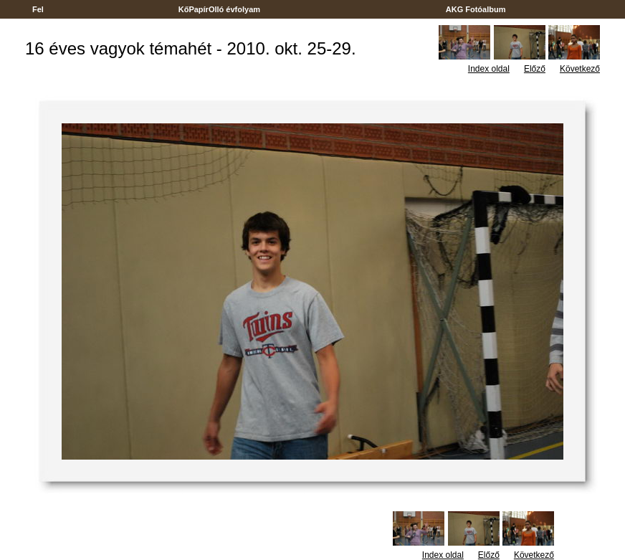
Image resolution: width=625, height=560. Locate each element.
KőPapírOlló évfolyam (219, 9)
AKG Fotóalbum (476, 9)
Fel (38, 9)
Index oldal (489, 69)
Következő (580, 69)
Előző (534, 69)
